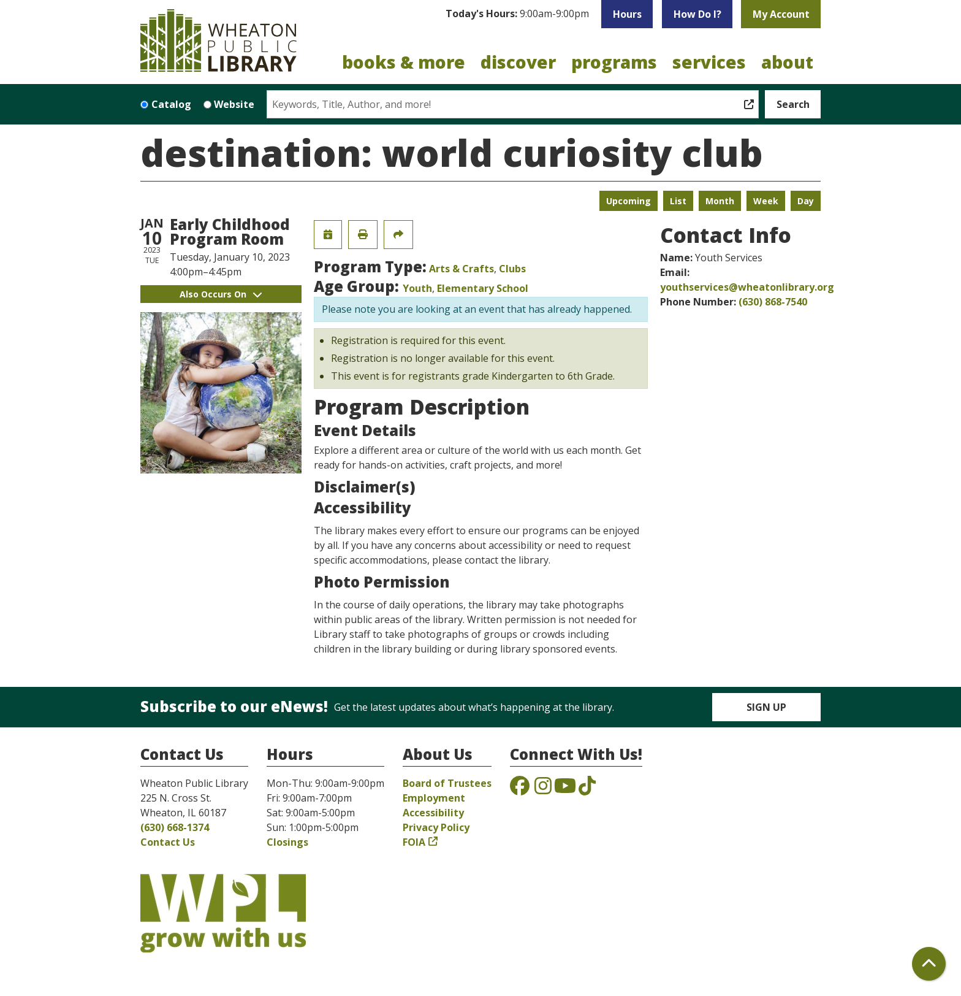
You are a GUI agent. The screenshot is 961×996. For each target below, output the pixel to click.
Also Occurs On (221, 294)
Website (234, 104)
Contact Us (167, 842)
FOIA (414, 842)
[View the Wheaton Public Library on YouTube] (565, 789)
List (678, 201)
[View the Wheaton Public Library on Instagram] (543, 789)
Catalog (171, 104)
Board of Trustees (447, 783)
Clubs (512, 268)
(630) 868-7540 (773, 301)
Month (719, 201)
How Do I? (697, 14)
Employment (434, 798)
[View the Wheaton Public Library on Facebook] (520, 789)
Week (765, 201)
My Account (781, 14)
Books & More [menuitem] (403, 62)
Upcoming (628, 201)
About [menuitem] (787, 62)
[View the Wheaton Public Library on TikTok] (587, 789)
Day (805, 201)
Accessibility (433, 812)
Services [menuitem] (709, 62)
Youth (417, 288)
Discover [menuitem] (518, 62)
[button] (517, 14)
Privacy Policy (436, 827)
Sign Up (766, 707)
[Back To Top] (929, 964)
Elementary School (482, 288)
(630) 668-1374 (174, 827)
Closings (287, 842)
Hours (627, 14)
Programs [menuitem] (614, 62)
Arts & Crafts (461, 268)
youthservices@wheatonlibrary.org (747, 287)
